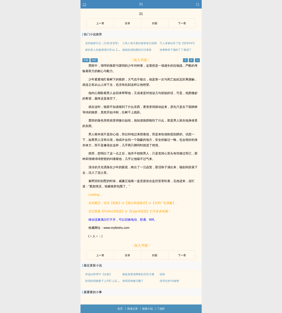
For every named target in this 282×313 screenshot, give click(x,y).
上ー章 (100, 23)
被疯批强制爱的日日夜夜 (137, 49)
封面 (154, 23)
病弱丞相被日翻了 (133, 280)
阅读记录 (132, 308)
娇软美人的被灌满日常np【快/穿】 (105, 49)
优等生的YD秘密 (169, 280)
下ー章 (182, 23)
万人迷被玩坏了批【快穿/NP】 (178, 43)
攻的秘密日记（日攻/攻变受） (102, 43)
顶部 (161, 308)
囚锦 (162, 274)
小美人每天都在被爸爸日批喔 (139, 43)
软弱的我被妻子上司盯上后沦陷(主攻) (107, 280)
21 (141, 4)
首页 (120, 308)
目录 (127, 23)
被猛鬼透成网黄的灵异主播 (138, 274)
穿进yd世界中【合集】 (98, 274)
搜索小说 (147, 308)
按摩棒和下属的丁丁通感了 (175, 49)
